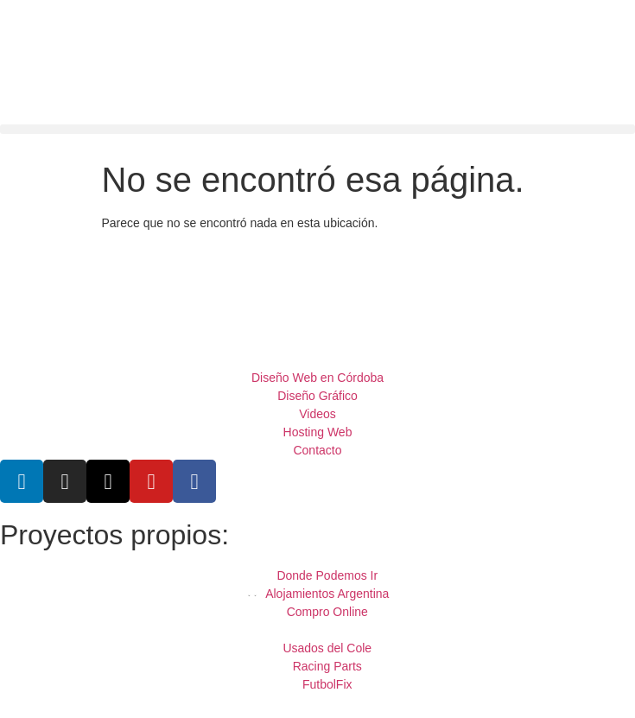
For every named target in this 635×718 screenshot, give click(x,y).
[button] (317, 129)
